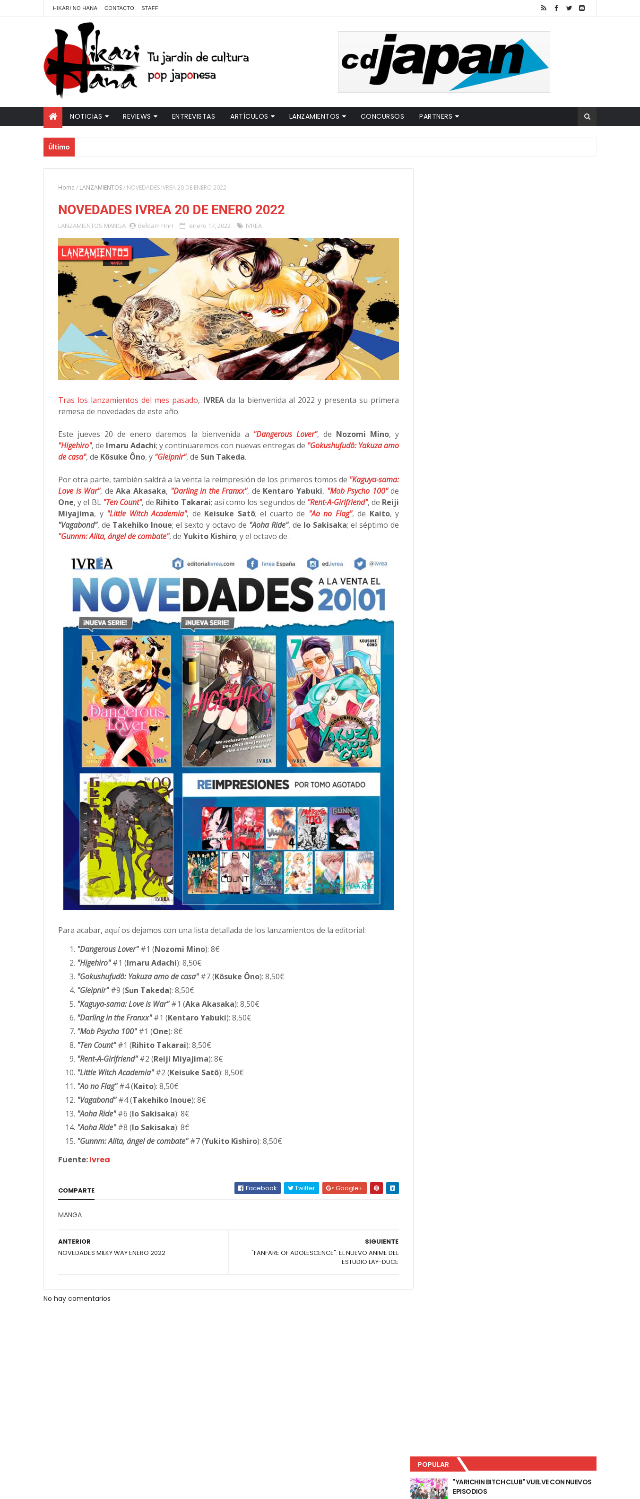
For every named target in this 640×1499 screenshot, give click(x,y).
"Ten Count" (162, 499)
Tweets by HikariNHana (462, 368)
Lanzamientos (314, 116)
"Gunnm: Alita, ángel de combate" (200, 533)
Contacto (119, 8)
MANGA (115, 226)
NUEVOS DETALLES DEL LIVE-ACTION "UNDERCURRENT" (522, 275)
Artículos (249, 116)
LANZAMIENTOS (100, 187)
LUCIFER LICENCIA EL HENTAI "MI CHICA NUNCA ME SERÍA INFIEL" (526, 236)
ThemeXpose (210, 1486)
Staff (149, 8)
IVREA (254, 226)
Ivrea (99, 1156)
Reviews (137, 116)
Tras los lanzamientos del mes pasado (127, 397)
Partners (435, 116)
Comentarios (554, 312)
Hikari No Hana (75, 8)
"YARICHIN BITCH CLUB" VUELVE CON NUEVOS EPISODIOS (523, 198)
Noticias (86, 116)
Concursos (383, 116)
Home (66, 187)
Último (468, 312)
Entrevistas (194, 116)
